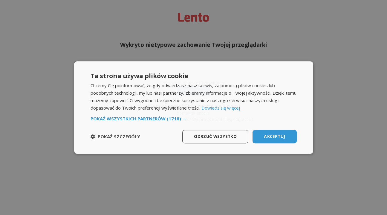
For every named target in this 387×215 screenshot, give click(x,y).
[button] (194, 118)
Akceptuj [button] (274, 136)
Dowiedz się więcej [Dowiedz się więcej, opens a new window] (221, 108)
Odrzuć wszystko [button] (214, 136)
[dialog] (193, 107)
